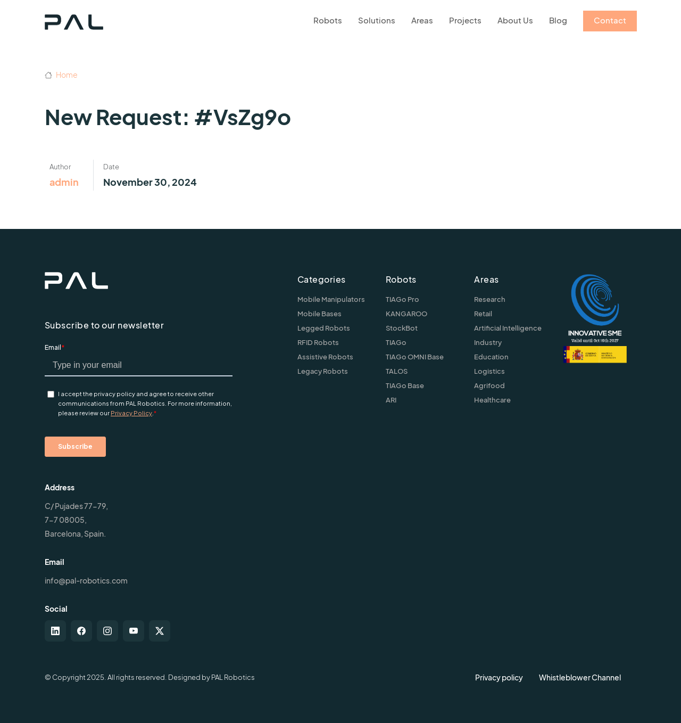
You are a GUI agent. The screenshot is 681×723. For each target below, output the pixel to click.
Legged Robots (323, 328)
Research (489, 299)
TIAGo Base (405, 385)
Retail (483, 313)
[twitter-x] (159, 631)
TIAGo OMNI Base (415, 356)
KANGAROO (406, 313)
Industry (488, 342)
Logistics (489, 371)
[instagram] (107, 631)
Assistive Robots (325, 356)
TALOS (397, 371)
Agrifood (489, 385)
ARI (391, 400)
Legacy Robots (322, 371)
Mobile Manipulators (331, 299)
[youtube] (133, 631)
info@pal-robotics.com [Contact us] (86, 580)
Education (491, 356)
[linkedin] (55, 631)
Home (61, 74)
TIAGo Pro (402, 299)
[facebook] (81, 631)
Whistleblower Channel (580, 677)
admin (64, 182)
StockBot (402, 328)
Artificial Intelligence (508, 328)
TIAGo (396, 342)
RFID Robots (318, 342)
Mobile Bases (319, 313)
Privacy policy (499, 677)
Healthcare (492, 400)
